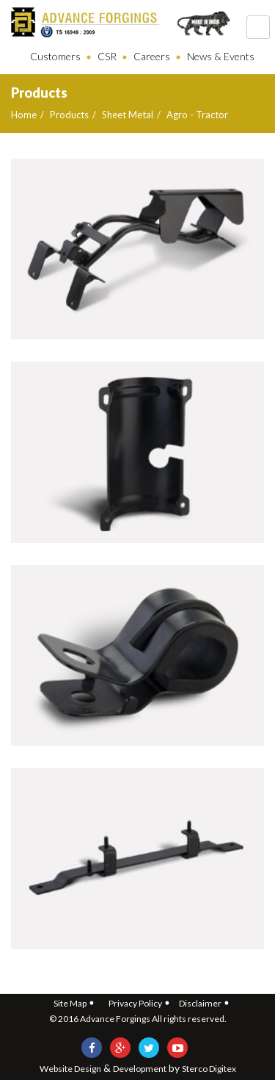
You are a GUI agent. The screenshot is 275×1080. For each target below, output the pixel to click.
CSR (107, 56)
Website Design (70, 1068)
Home (24, 114)
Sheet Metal (127, 114)
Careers (151, 56)
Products (69, 114)
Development (139, 1068)
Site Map (70, 1003)
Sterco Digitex (209, 1068)
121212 (258, 27)
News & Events (220, 56)
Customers (55, 56)
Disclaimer (200, 1003)
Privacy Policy (135, 1003)
